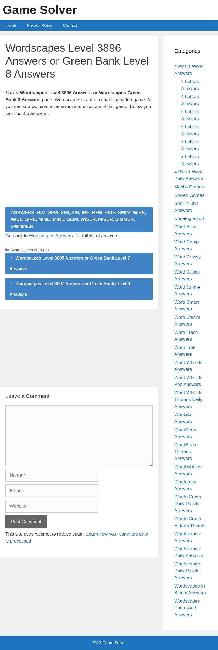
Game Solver (40, 10)
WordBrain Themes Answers (185, 451)
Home (10, 25)
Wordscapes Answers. (51, 235)
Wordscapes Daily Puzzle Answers (187, 570)
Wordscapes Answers (30, 250)
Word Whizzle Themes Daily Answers (188, 399)
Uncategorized (189, 218)
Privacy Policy (39, 25)
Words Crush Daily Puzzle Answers (187, 503)
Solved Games (189, 195)
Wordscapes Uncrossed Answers (187, 608)
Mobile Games (189, 187)
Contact (70, 25)
